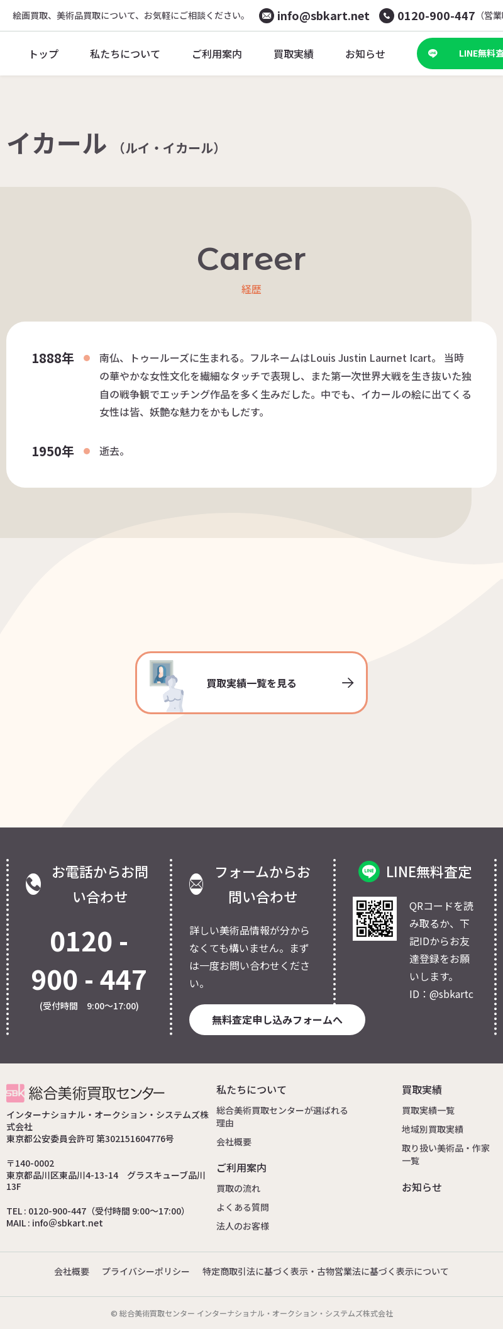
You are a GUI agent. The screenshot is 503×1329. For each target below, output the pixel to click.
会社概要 (234, 1141)
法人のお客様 (242, 1226)
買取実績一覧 (428, 1110)
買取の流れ (238, 1188)
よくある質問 (242, 1207)
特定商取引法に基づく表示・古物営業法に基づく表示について (325, 1271)
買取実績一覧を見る (251, 686)
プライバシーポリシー (146, 1271)
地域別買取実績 (432, 1129)
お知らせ (422, 1186)
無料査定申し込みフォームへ (277, 1019)
